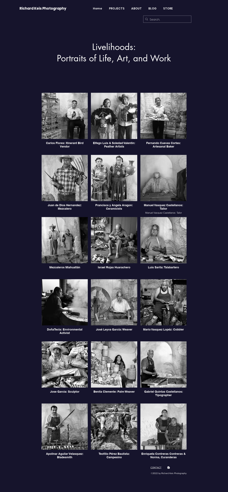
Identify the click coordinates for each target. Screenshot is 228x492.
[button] (116, 8)
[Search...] (167, 19)
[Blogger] (168, 467)
